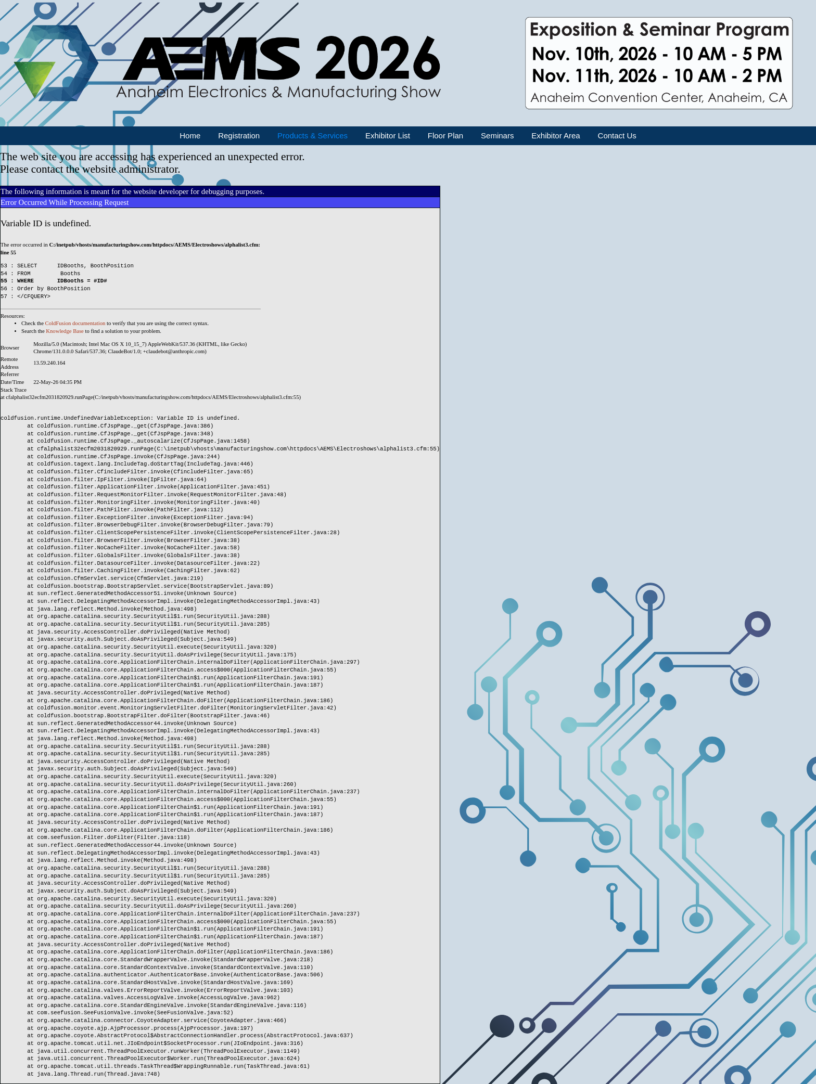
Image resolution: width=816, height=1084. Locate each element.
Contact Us (617, 135)
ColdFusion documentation (75, 323)
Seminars (497, 135)
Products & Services (312, 135)
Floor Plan (445, 135)
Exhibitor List (387, 135)
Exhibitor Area (555, 135)
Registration (239, 135)
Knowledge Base (65, 331)
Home (190, 135)
